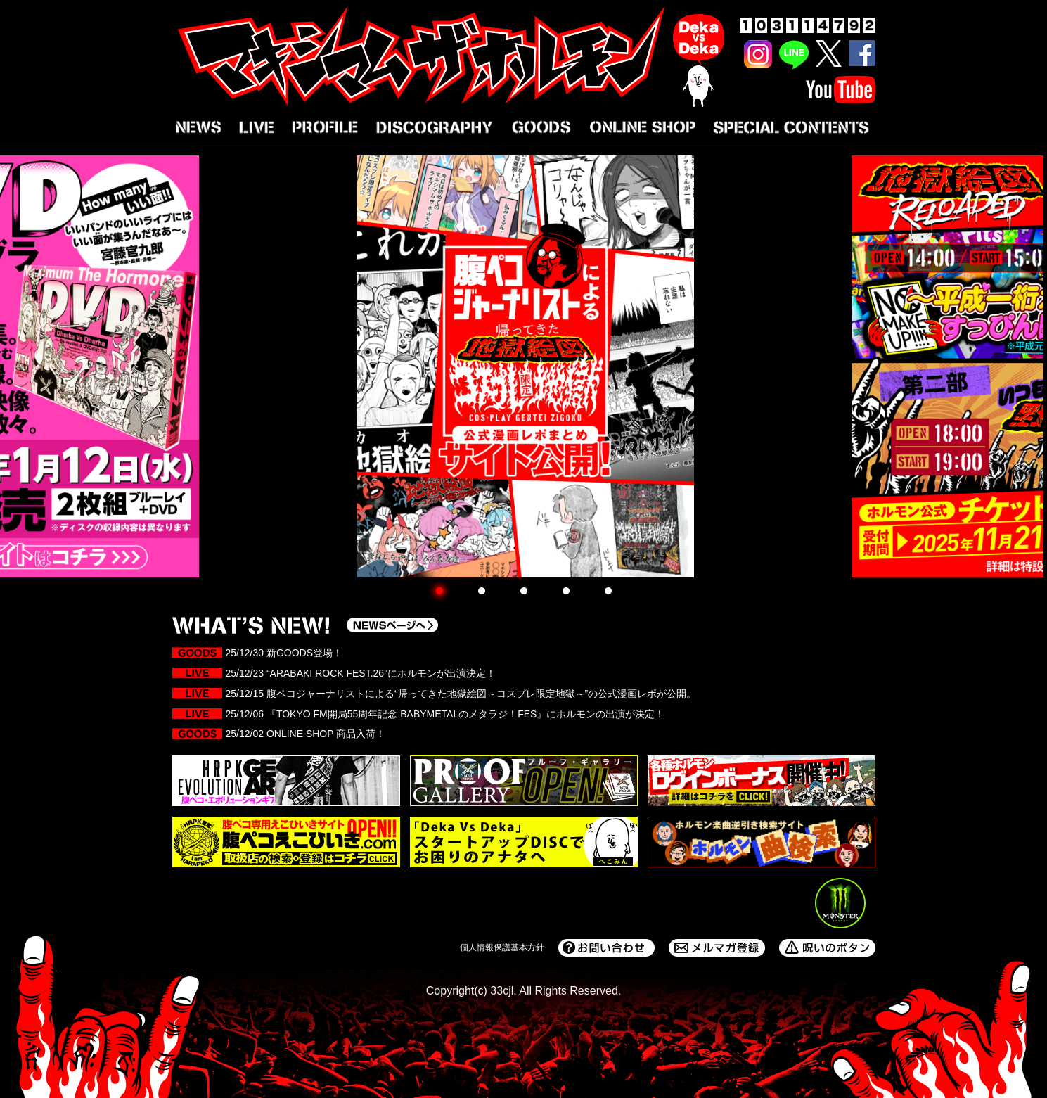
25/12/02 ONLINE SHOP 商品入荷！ (306, 733)
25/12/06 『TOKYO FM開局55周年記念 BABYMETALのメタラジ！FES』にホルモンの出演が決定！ (445, 714)
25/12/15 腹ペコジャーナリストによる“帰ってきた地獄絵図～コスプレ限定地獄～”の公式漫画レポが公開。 (461, 693)
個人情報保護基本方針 (502, 947)
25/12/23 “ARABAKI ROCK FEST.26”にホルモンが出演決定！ (361, 673)
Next (1028, 361)
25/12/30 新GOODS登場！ (287, 652)
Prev (18, 361)
